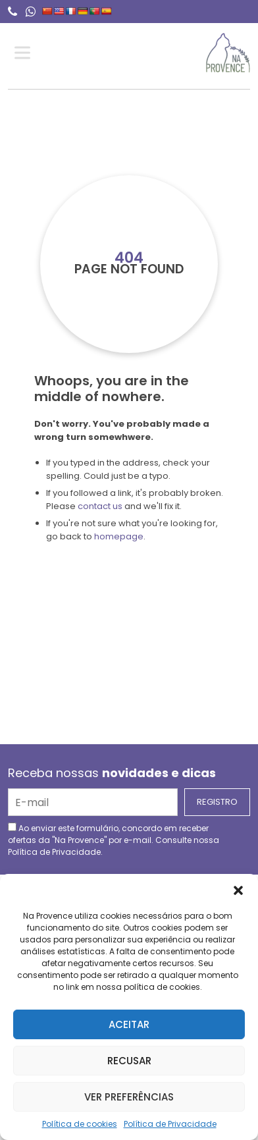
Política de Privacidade (170, 1123)
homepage (118, 536)
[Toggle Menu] (25, 53)
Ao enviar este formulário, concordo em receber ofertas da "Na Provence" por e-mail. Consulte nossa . (113, 840)
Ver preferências (129, 1097)
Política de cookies (79, 1123)
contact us (100, 506)
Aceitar (129, 1024)
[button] (238, 890)
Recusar (129, 1061)
